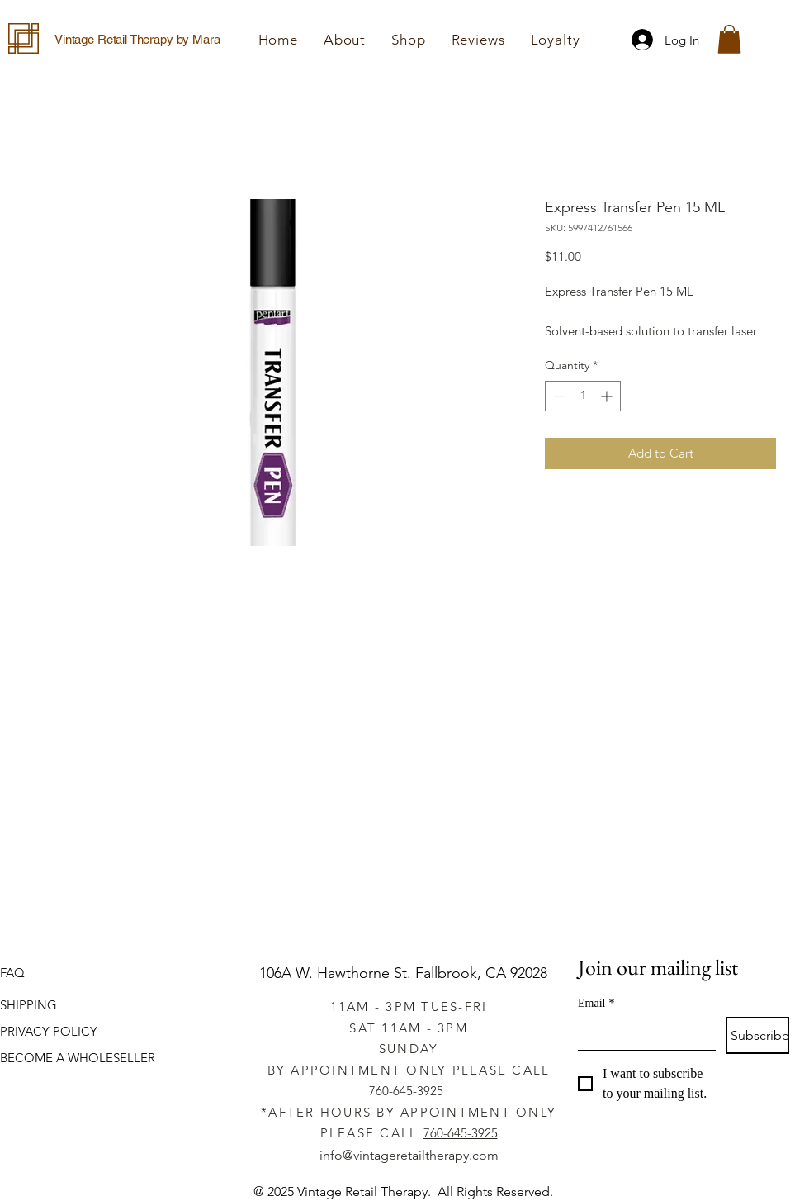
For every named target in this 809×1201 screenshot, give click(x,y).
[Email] (642, 1033)
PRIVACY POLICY (48, 1031)
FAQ (12, 972)
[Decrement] (557, 396)
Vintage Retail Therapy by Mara (137, 39)
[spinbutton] (583, 396)
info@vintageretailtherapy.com (409, 1155)
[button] (408, 39)
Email (596, 1003)
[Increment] (608, 396)
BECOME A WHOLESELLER (77, 1058)
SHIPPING (28, 1005)
